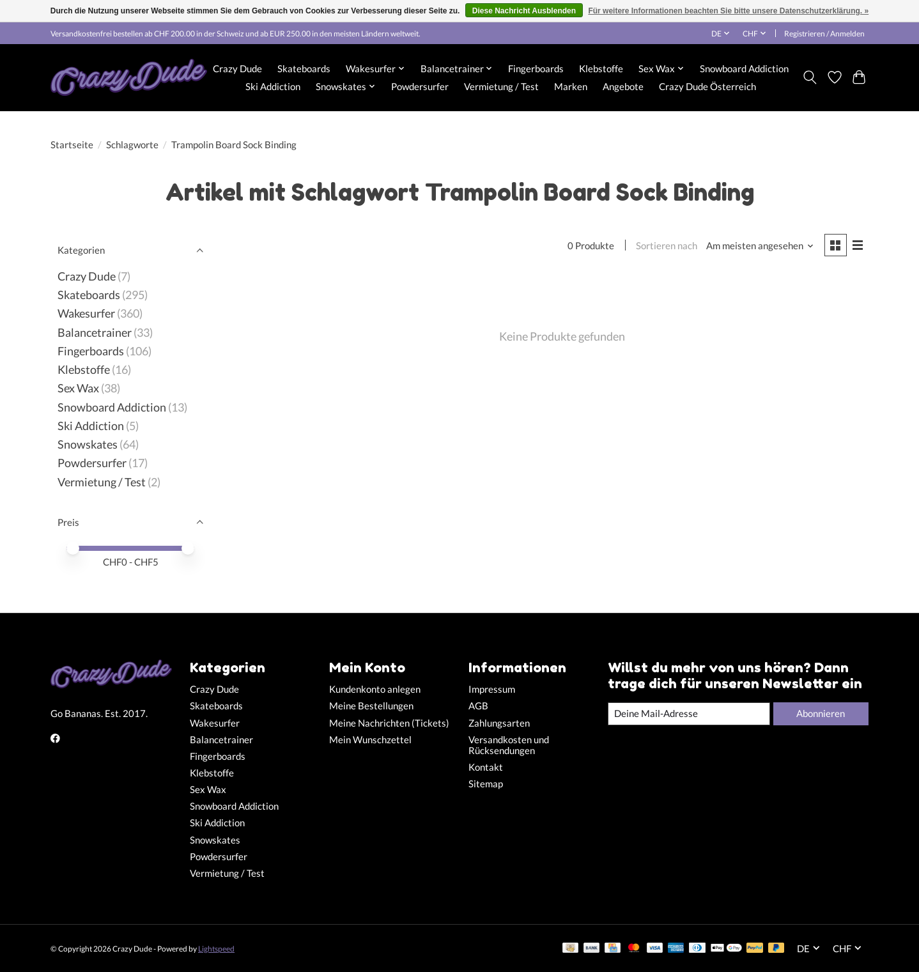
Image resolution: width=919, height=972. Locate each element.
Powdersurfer (420, 86)
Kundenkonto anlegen (375, 689)
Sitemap (485, 783)
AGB (478, 705)
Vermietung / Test (501, 86)
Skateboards (303, 68)
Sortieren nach (666, 245)
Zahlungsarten (499, 723)
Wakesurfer (86, 313)
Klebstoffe (601, 68)
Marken (570, 86)
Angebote (623, 86)
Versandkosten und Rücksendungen (508, 745)
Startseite (71, 144)
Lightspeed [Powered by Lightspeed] (216, 948)
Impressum (491, 689)
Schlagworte (132, 144)
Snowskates (88, 444)
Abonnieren (820, 713)
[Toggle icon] (810, 77)
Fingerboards (536, 68)
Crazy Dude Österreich (707, 86)
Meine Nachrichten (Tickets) (389, 723)
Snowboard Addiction (744, 68)
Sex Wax (78, 388)
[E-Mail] (689, 713)
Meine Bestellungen (371, 705)
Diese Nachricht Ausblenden (524, 10)
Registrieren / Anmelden (824, 33)
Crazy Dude (237, 68)
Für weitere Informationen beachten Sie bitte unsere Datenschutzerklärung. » (728, 10)
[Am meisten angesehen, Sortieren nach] (760, 245)
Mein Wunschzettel (370, 739)
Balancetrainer (95, 332)
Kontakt (485, 767)
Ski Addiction (272, 86)
